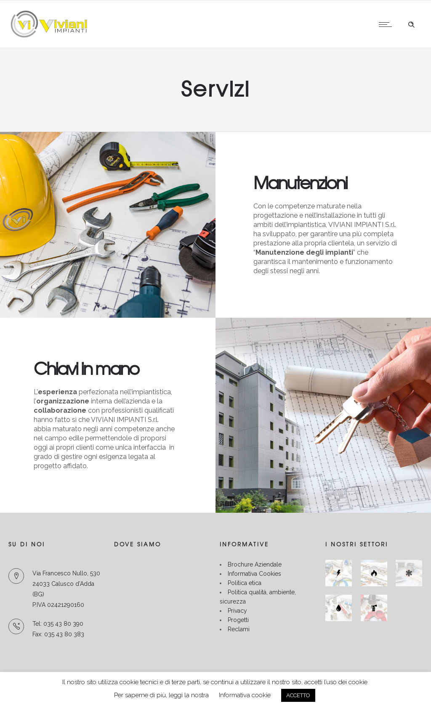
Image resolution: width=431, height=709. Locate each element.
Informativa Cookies (254, 573)
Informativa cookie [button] (245, 695)
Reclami (239, 629)
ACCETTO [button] (298, 695)
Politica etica (244, 583)
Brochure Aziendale (255, 564)
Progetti (238, 620)
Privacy (237, 610)
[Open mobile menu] (387, 24)
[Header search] (411, 25)
